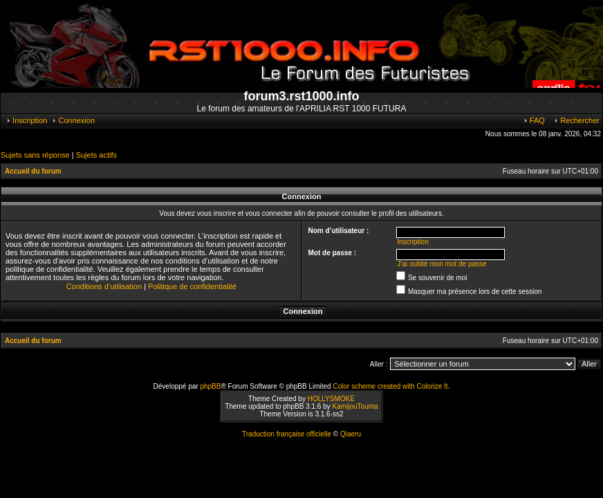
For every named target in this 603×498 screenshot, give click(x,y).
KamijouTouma (355, 406)
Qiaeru (350, 434)
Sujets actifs (96, 155)
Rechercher (576, 120)
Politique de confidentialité (192, 286)
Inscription (26, 120)
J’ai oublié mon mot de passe (442, 264)
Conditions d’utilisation (104, 286)
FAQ (534, 120)
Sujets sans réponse (35, 155)
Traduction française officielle (286, 434)
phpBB (210, 386)
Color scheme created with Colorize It (390, 386)
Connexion (73, 120)
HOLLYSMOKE (331, 399)
